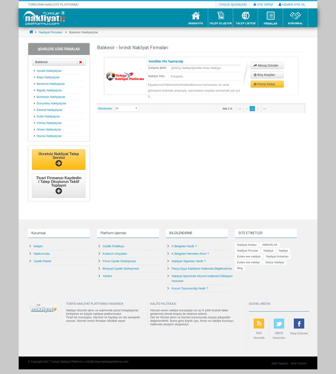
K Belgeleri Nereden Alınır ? (190, 253)
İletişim (38, 246)
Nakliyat (268, 250)
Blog (240, 268)
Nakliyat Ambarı (247, 245)
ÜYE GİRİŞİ (263, 4)
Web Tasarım (280, 363)
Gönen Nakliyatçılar (49, 129)
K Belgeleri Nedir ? (184, 246)
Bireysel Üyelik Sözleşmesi (121, 268)
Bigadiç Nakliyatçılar (49, 90)
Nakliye (283, 250)
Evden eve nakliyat (249, 256)
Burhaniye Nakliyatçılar (51, 97)
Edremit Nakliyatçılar (49, 110)
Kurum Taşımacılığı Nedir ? (190, 288)
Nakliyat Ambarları (277, 256)
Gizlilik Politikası (113, 246)
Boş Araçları (264, 75)
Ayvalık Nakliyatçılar (49, 70)
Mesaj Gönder (266, 65)
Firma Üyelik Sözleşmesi (119, 261)
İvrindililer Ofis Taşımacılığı (166, 61)
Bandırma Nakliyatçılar (51, 84)
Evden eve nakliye (248, 262)
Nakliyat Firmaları (51, 32)
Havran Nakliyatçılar (49, 136)
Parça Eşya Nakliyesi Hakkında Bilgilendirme (202, 268)
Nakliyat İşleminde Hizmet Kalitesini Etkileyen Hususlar (202, 278)
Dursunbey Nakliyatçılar (51, 103)
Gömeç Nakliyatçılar (49, 123)
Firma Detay (264, 84)
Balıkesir (58, 62)
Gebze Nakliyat (274, 262)
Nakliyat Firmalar (247, 250)
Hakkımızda (42, 253)
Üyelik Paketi (42, 261)
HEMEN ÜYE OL (292, 4)
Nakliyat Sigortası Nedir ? (189, 261)
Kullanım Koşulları (115, 253)
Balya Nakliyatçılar (48, 77)
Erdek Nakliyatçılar (48, 116)
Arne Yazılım (299, 363)
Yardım (107, 276)
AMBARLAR (269, 245)
